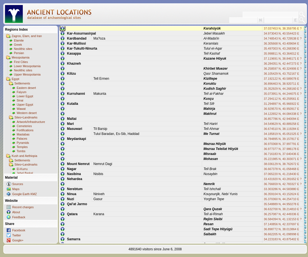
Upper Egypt (25, 104)
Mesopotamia (20, 57)
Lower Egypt (25, 96)
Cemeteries (24, 126)
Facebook (18, 230)
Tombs (21, 151)
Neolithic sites (23, 48)
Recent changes (23, 207)
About (16, 212)
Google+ (18, 240)
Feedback (18, 217)
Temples (22, 147)
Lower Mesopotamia (27, 66)
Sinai (20, 100)
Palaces (22, 138)
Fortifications (25, 130)
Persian (19, 53)
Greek (18, 44)
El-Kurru (22, 169)
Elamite (19, 40)
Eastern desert (26, 87)
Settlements (22, 83)
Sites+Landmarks (26, 117)
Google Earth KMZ (24, 194)
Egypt (15, 79)
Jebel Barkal (25, 173)
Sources (17, 184)
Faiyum (21, 92)
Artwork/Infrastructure (31, 121)
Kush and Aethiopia (24, 155)
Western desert (27, 113)
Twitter (16, 235)
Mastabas (23, 134)
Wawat (21, 108)
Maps (15, 189)
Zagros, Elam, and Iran (27, 36)
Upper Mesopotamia (27, 74)
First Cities (21, 62)
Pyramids (23, 142)
